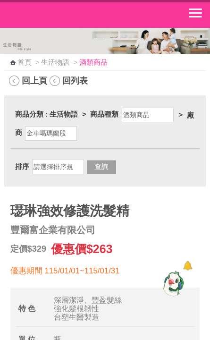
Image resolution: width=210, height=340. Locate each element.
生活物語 (55, 62)
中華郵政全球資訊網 (59, 15)
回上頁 (34, 80)
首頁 (24, 62)
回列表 (75, 80)
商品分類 (29, 114)
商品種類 (104, 114)
